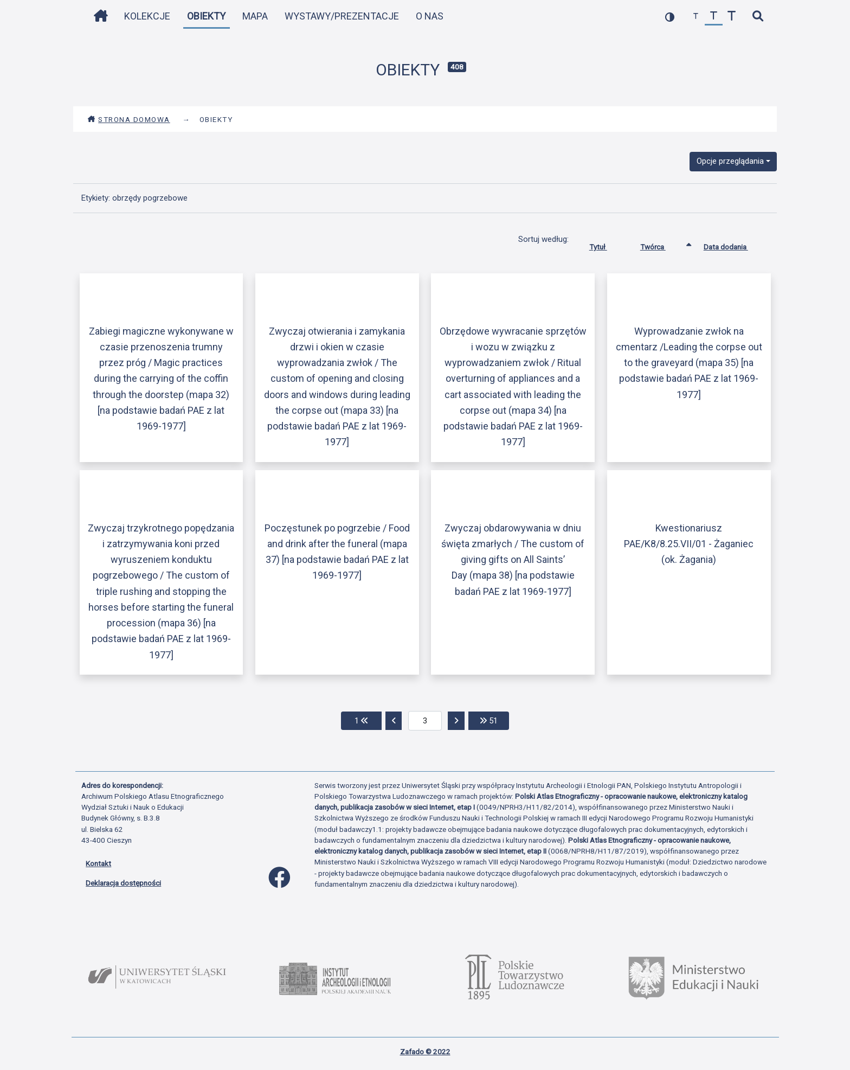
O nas (429, 16)
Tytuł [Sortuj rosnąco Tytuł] (606, 244)
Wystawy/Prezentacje (342, 16)
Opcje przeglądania (730, 161)
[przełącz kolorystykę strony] (670, 16)
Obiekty (206, 16)
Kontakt (98, 863)
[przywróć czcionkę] (714, 16)
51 (494, 720)
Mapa (255, 16)
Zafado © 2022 (425, 1051)
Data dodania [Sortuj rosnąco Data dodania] (734, 244)
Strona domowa (129, 119)
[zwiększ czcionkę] (731, 16)
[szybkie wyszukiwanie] (758, 16)
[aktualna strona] (425, 721)
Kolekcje (147, 16)
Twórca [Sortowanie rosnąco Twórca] (661, 244)
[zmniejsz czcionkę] (696, 16)
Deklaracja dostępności (123, 883)
